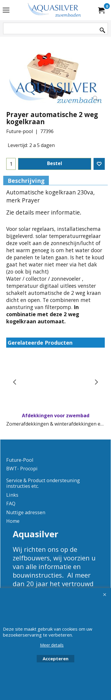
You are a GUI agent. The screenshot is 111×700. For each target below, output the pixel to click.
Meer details (52, 645)
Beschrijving (26, 181)
